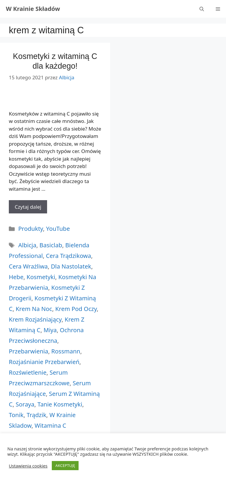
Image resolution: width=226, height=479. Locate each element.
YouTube (58, 229)
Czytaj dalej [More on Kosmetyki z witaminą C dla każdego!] (28, 206)
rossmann (65, 351)
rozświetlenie (27, 372)
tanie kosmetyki (59, 404)
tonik (16, 415)
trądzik (36, 415)
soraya (25, 404)
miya (50, 330)
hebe (16, 277)
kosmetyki (40, 277)
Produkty (30, 229)
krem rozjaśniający (35, 319)
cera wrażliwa (28, 266)
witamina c (50, 425)
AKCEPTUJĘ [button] (65, 465)
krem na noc (34, 309)
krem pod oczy (76, 309)
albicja (27, 245)
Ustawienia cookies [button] (28, 465)
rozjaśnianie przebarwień (44, 362)
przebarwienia (28, 351)
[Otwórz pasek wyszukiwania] (202, 9)
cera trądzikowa (68, 256)
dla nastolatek (71, 266)
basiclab (50, 245)
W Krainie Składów (33, 9)
